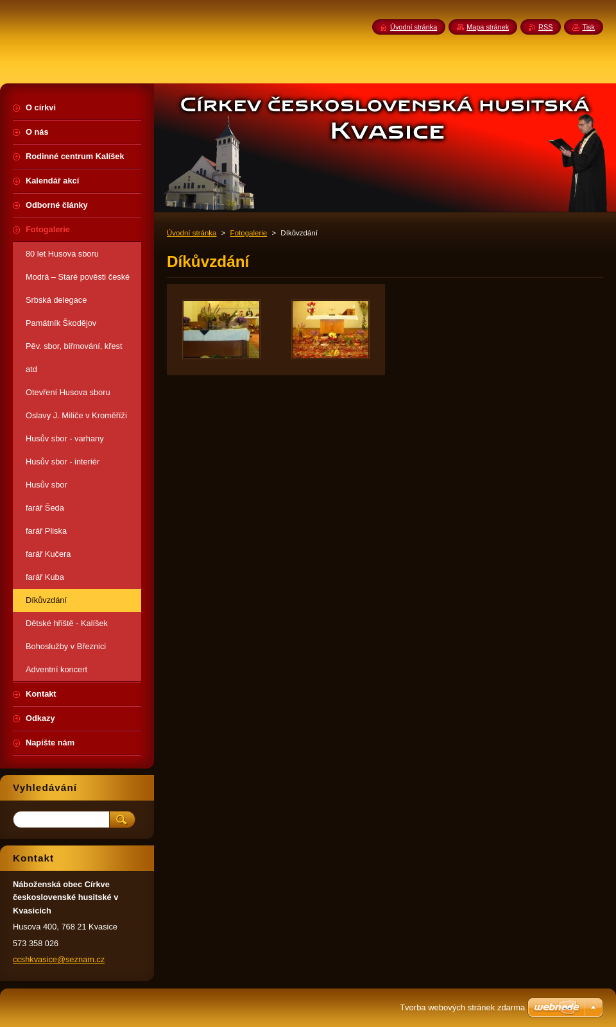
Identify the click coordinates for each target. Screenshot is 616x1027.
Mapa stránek (487, 27)
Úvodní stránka (191, 233)
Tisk (588, 27)
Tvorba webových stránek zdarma (462, 1007)
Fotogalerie (249, 233)
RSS (545, 27)
